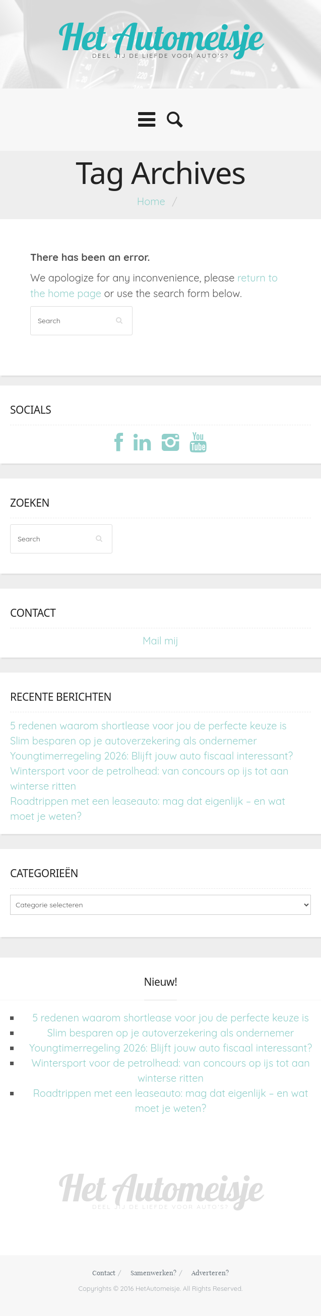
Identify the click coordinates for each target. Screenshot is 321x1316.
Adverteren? (210, 1273)
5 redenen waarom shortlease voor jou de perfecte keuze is (148, 725)
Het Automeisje (160, 36)
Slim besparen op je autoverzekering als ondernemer (133, 740)
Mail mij (160, 640)
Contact (103, 1273)
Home (151, 201)
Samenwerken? (153, 1273)
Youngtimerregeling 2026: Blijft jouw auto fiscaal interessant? (151, 755)
